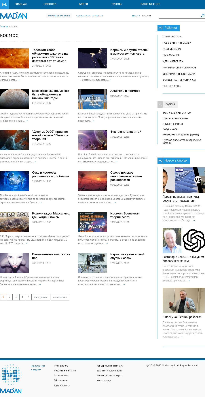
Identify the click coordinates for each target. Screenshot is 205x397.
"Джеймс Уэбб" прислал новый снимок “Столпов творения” (50, 136)
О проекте (98, 15)
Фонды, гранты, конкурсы (179, 79)
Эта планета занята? (125, 132)
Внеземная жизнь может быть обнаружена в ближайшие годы (50, 95)
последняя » (60, 297)
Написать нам (83, 15)
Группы (116, 4)
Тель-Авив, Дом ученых (177, 112)
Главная (21, 4)
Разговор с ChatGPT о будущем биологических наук (183, 259)
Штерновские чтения (175, 118)
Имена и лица (172, 86)
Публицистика (172, 36)
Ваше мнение (150, 4)
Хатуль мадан (171, 129)
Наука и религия (173, 123)
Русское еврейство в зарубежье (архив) (182, 141)
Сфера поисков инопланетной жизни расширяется (126, 176)
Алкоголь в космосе (125, 91)
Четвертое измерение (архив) (181, 134)
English (136, 15)
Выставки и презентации (179, 73)
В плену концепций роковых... (183, 317)
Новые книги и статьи (177, 42)
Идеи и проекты (173, 61)
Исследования (172, 49)
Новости (49, 4)
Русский (146, 15)
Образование (171, 55)
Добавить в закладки (59, 15)
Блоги (83, 4)
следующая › (41, 297)
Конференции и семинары (180, 67)
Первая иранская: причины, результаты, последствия (181, 199)
